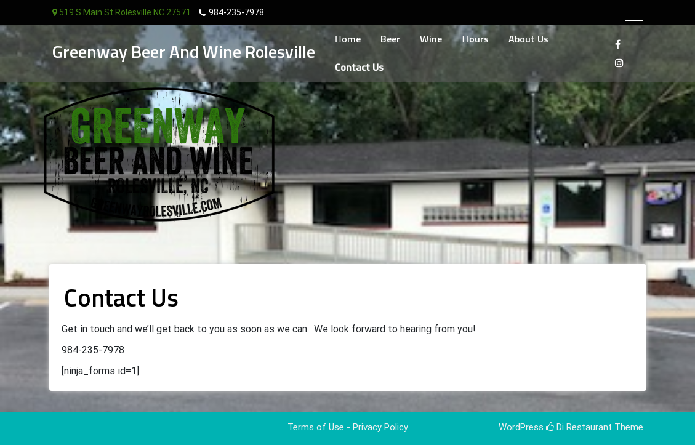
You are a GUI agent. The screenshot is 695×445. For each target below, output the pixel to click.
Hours (475, 39)
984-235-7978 (236, 12)
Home (348, 39)
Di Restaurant (579, 427)
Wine (431, 39)
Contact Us (359, 68)
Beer (390, 39)
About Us (528, 39)
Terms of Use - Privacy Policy (347, 427)
